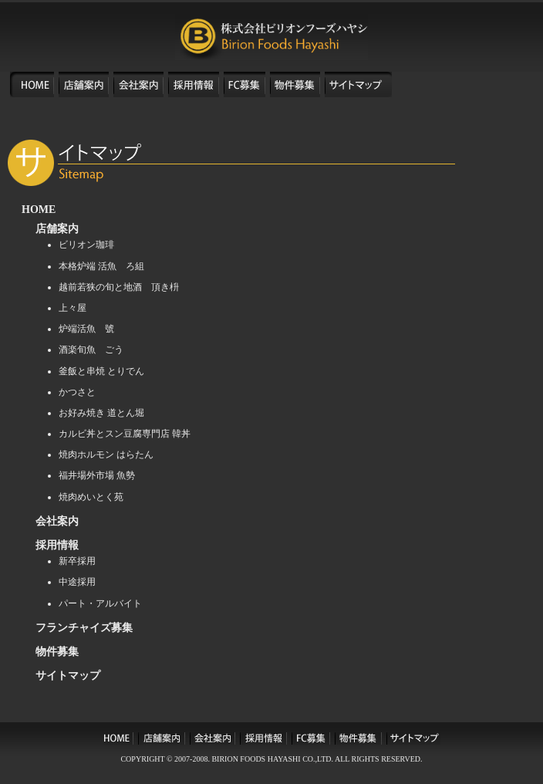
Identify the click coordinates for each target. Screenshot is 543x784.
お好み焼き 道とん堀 (101, 412)
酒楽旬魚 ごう (91, 349)
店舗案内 (57, 229)
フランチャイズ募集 (84, 628)
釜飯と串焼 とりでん (101, 371)
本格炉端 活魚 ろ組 (101, 266)
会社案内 (57, 521)
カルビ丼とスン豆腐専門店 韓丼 (125, 433)
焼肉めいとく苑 (91, 497)
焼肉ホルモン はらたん (106, 454)
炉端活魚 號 (86, 328)
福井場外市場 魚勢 (97, 475)
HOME (39, 209)
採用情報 (57, 545)
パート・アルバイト (100, 603)
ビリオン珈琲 (86, 244)
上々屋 (72, 307)
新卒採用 (77, 561)
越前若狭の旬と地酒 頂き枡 (119, 287)
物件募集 (57, 651)
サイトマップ (67, 675)
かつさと (77, 392)
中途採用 (77, 581)
